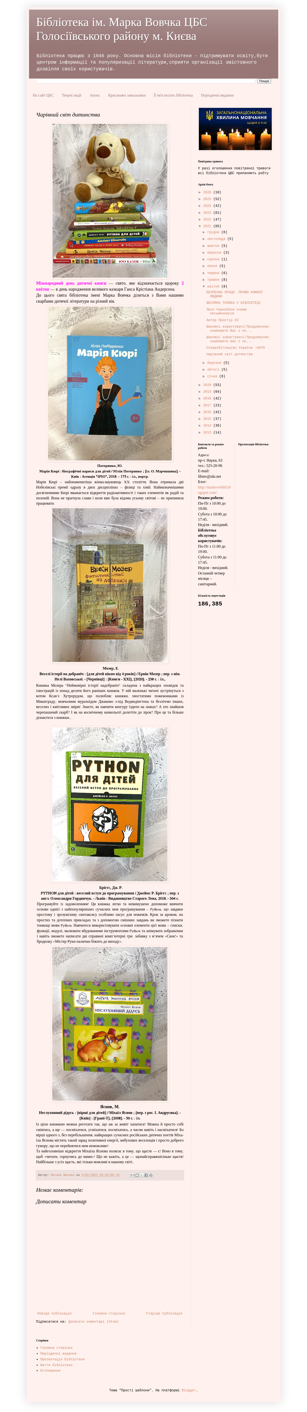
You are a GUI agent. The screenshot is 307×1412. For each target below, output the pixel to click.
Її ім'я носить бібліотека (173, 95)
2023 (208, 213)
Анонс (94, 95)
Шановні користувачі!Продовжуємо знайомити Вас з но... (237, 329)
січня (213, 376)
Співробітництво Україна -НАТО (235, 348)
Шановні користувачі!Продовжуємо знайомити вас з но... (237, 339)
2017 (208, 405)
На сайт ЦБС (43, 95)
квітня (214, 286)
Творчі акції (71, 95)
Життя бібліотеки (56, 1365)
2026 (208, 192)
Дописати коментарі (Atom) (93, 1322)
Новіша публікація (54, 1313)
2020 (208, 385)
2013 (208, 432)
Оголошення (50, 1371)
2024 (208, 206)
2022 (208, 219)
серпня (214, 259)
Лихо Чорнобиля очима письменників (226, 312)
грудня (214, 232)
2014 (208, 426)
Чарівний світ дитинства (229, 354)
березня (215, 363)
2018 (208, 398)
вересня (215, 253)
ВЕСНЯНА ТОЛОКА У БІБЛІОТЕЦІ (233, 303)
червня (214, 273)
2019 (208, 392)
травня (214, 280)
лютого (214, 370)
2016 (208, 412)
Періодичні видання (217, 95)
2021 (208, 226)
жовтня (214, 246)
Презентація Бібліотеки (62, 1359)
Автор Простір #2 (222, 320)
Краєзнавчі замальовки (127, 95)
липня (213, 266)
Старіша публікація (164, 1313)
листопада (217, 239)
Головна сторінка (109, 1313)
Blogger (189, 1390)
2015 (208, 419)
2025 (208, 199)
